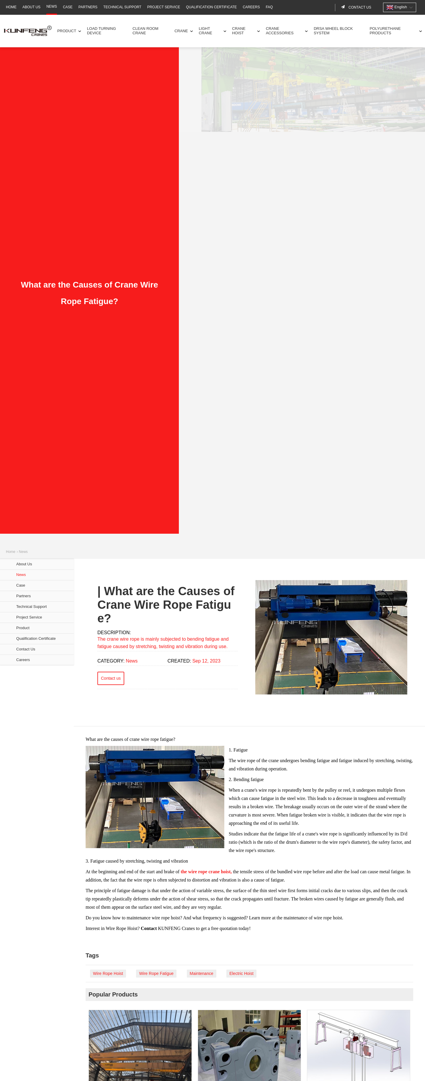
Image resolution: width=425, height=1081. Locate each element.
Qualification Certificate (211, 7)
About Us (31, 7)
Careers (251, 7)
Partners (88, 7)
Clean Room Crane (145, 30)
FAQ (269, 7)
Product (66, 31)
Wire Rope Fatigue (156, 973)
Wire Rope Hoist (108, 973)
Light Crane (205, 30)
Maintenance (201, 973)
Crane (181, 31)
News (51, 6)
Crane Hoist (239, 30)
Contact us (359, 7)
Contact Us (25, 649)
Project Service (163, 7)
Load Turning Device (101, 30)
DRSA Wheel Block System (333, 30)
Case (68, 7)
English (396, 7)
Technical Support (122, 7)
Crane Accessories (280, 30)
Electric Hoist (241, 973)
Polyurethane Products (385, 30)
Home (11, 7)
